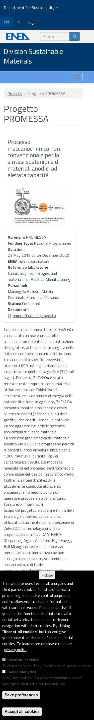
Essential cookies (22, 660)
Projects (15, 93)
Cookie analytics (21, 672)
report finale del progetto (34, 316)
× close (47, 575)
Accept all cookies (22, 711)
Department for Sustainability (31, 8)
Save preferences (21, 695)
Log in (32, 22)
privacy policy (15, 650)
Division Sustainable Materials (33, 56)
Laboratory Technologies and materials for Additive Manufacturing (39, 276)
